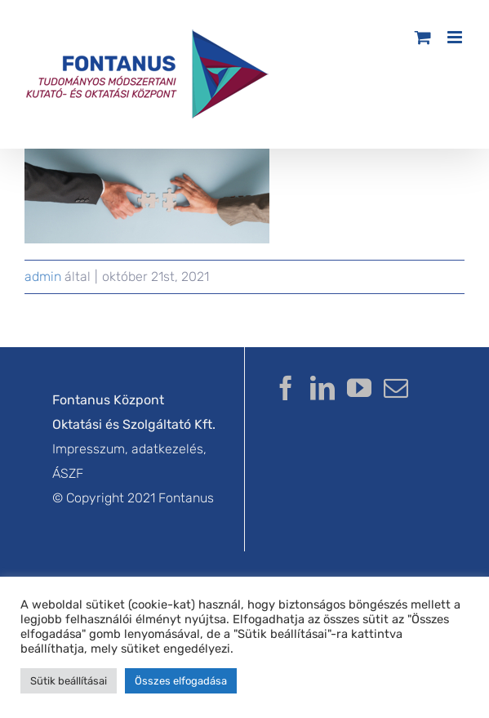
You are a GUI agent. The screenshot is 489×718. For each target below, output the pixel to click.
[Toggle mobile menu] (456, 37)
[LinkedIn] (322, 388)
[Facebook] (285, 388)
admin (42, 276)
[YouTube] (359, 388)
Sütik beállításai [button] (68, 681)
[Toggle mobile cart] (423, 37)
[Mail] (396, 388)
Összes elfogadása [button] (181, 681)
